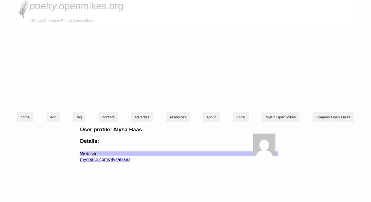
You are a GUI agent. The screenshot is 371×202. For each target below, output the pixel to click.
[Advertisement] (185, 68)
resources (178, 117)
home (25, 117)
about (211, 117)
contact (108, 117)
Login (240, 117)
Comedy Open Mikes (333, 117)
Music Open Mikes (281, 117)
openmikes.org (76, 5)
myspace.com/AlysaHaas (105, 159)
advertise (142, 117)
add (53, 117)
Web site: (89, 153)
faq (79, 117)
